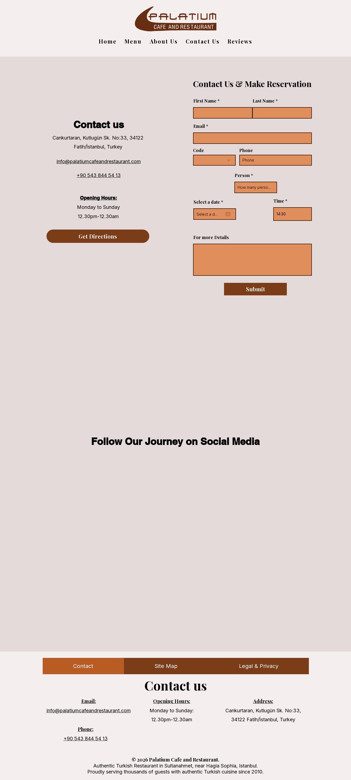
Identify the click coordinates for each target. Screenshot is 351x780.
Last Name (264, 101)
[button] (164, 41)
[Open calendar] (228, 214)
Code (198, 150)
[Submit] (255, 289)
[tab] (83, 666)
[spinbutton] (292, 214)
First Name (204, 101)
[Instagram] (91, 186)
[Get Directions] (97, 236)
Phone (246, 150)
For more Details (211, 237)
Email (199, 126)
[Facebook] (105, 186)
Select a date (210, 202)
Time (279, 201)
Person (242, 175)
